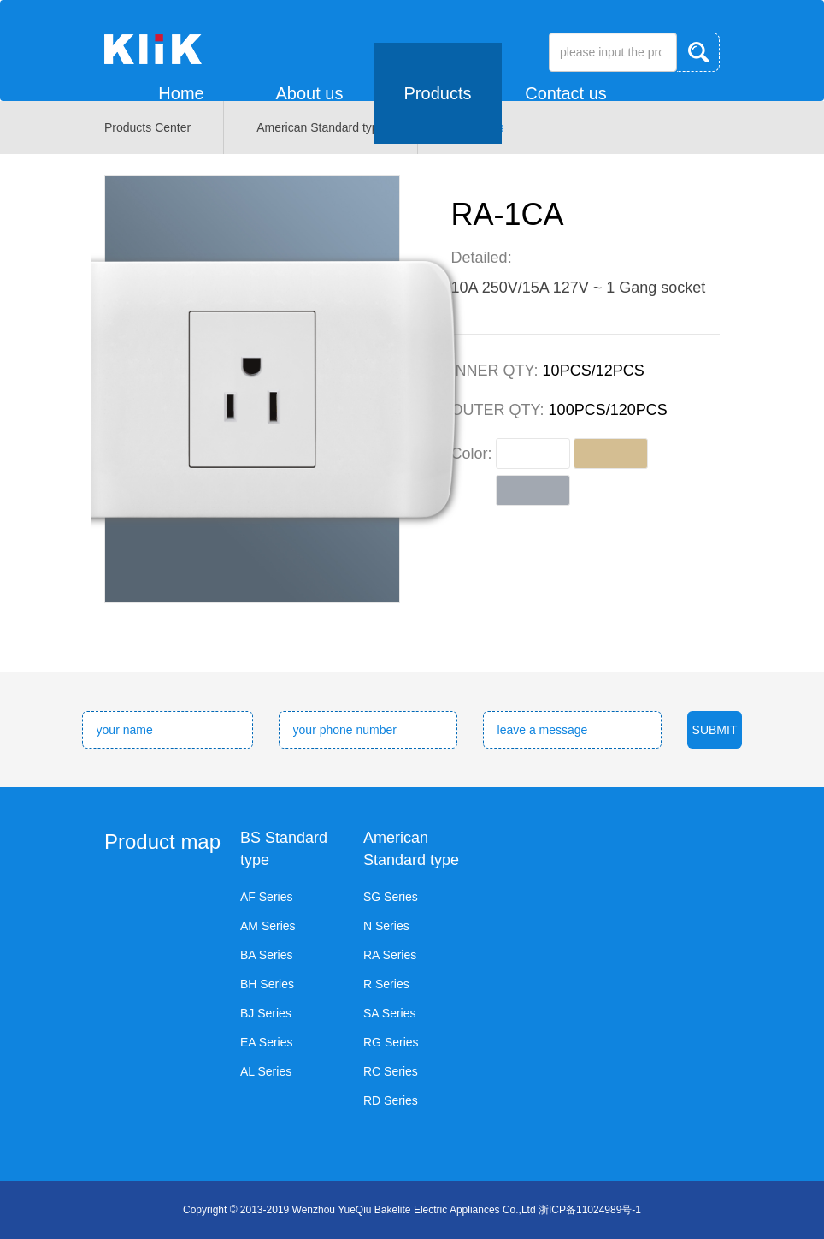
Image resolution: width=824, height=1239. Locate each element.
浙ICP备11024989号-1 (590, 1210)
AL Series (265, 1071)
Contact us (566, 93)
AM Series (268, 926)
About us (310, 93)
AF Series (266, 897)
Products (438, 93)
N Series (386, 926)
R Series (386, 984)
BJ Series (265, 1013)
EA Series (266, 1042)
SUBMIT (715, 730)
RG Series (391, 1042)
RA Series (389, 955)
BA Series (266, 955)
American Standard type (411, 848)
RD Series (390, 1100)
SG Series (390, 897)
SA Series (389, 1013)
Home (180, 93)
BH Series (267, 984)
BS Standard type (283, 848)
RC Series (390, 1071)
